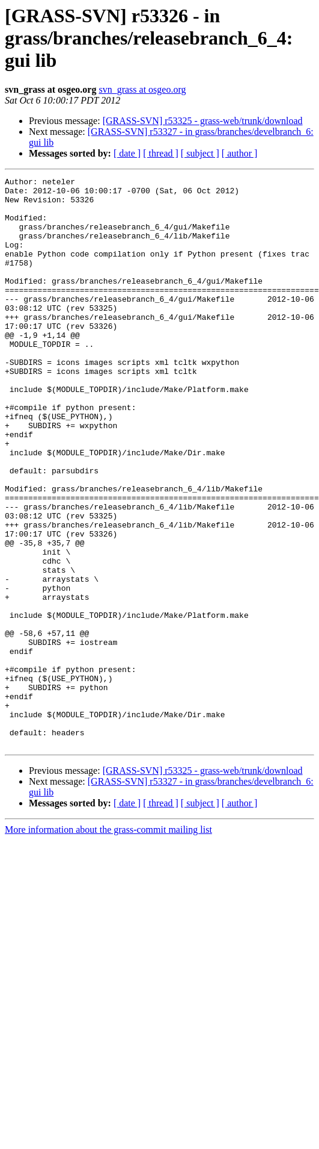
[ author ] (240, 153)
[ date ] (127, 153)
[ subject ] (200, 153)
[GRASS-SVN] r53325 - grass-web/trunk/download (203, 121)
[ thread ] (160, 153)
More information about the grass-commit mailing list (108, 943)
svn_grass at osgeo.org (142, 89)
